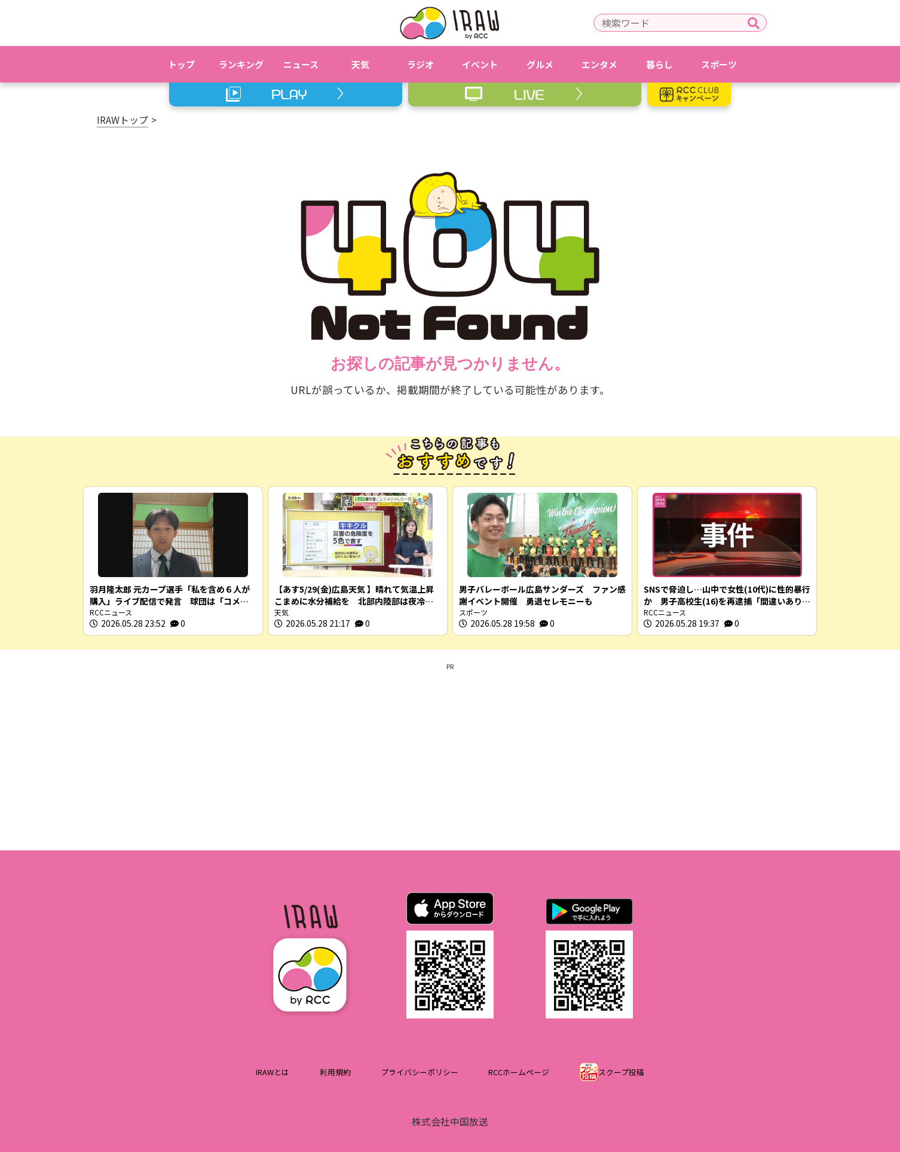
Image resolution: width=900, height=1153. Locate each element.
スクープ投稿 (621, 1073)
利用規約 (335, 1073)
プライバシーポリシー (419, 1073)
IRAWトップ (122, 119)
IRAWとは (272, 1073)
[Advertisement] (450, 755)
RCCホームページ (518, 1073)
